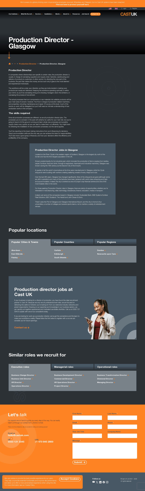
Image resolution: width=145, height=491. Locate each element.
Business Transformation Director (112, 375)
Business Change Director (22, 375)
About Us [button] (66, 14)
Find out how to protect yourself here (72, 5)
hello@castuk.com (18, 436)
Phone (122, 425)
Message (104, 449)
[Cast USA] (110, 8)
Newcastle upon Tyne (106, 254)
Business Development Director (68, 375)
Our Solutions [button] (13, 14)
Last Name (122, 416)
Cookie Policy (30, 485)
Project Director (61, 386)
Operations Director (20, 386)
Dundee (100, 250)
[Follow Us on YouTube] (93, 482)
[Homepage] (116, 8)
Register (133, 8)
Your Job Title (87, 434)
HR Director (16, 382)
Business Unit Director (21, 379)
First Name (87, 416)
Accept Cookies (70, 479)
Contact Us (94, 14)
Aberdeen (15, 250)
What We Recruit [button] (26, 14)
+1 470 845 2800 (44, 442)
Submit (78, 462)
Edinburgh (58, 254)
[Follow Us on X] (97, 482)
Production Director (27, 64)
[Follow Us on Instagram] (107, 482)
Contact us (20, 328)
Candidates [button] (48, 14)
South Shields (60, 258)
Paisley (14, 258)
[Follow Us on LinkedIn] (100, 482)
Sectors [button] (38, 14)
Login (123, 8)
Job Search (85, 14)
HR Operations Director (64, 382)
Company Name (122, 434)
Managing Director (105, 382)
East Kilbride (17, 254)
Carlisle (57, 250)
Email (87, 425)
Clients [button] (57, 14)
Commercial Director (63, 379)
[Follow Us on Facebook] (104, 482)
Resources (76, 14)
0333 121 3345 (16, 442)
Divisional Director (105, 379)
